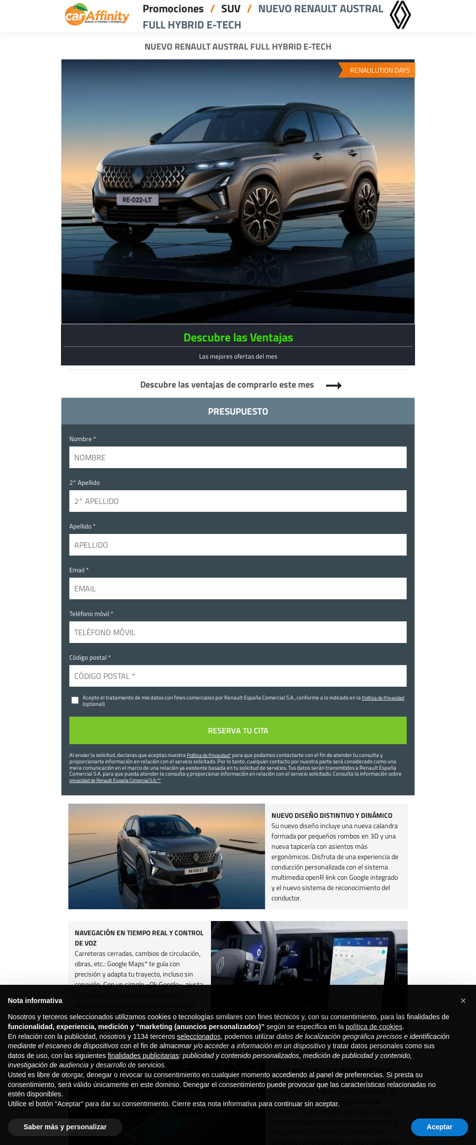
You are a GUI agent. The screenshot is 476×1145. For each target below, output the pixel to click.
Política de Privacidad (383, 697)
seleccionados (199, 1049)
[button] (463, 1013)
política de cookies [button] (374, 1039)
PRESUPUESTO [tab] (238, 411)
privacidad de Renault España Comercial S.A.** (115, 780)
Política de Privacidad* (209, 755)
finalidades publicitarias (143, 1068)
